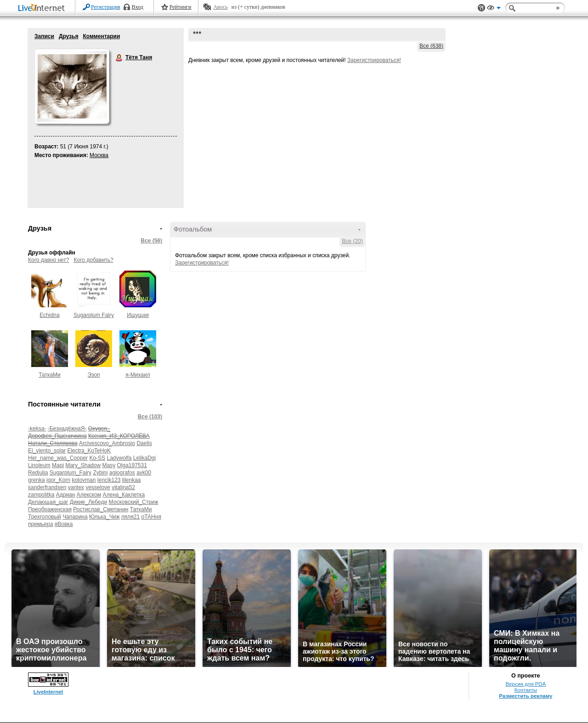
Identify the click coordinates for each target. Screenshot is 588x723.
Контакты (525, 690)
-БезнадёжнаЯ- (67, 428)
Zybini (100, 472)
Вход (137, 7)
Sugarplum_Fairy (70, 472)
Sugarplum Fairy (94, 315)
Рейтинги (181, 7)
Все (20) (352, 241)
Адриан (65, 494)
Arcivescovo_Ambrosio (107, 443)
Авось (220, 7)
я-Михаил (137, 375)
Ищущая (138, 315)
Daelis (144, 443)
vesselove (97, 487)
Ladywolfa (119, 458)
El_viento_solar (47, 450)
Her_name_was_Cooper (58, 458)
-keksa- (37, 428)
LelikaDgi (144, 458)
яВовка (64, 524)
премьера (40, 524)
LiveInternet (43, 8)
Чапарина (75, 517)
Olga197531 (132, 465)
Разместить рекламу (525, 696)
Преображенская (50, 509)
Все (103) (150, 416)
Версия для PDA (525, 684)
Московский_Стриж (133, 502)
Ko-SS (97, 458)
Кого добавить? (93, 260)
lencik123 (109, 480)
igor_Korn (58, 480)
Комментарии (101, 36)
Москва (99, 155)
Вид (494, 9)
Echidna (49, 315)
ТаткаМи (50, 375)
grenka (36, 480)
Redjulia (38, 472)
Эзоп (93, 375)
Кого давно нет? (48, 260)
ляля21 (130, 517)
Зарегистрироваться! (374, 60)
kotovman (84, 480)
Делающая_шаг (48, 502)
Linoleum (39, 465)
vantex (76, 487)
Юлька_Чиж (104, 517)
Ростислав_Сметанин (100, 509)
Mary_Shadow (83, 465)
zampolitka (41, 494)
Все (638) (431, 46)
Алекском (89, 494)
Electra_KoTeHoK (89, 450)
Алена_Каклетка (123, 494)
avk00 (143, 472)
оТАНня (151, 517)
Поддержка (481, 8)
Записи (44, 36)
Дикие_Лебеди (88, 502)
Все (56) (151, 240)
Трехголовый (44, 517)
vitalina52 (123, 487)
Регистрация (105, 7)
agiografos (122, 472)
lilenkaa (131, 480)
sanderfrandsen (47, 487)
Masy (108, 465)
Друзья (69, 36)
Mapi (58, 465)
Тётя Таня (119, 58)
